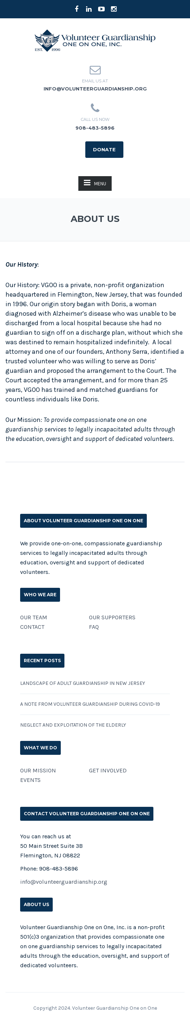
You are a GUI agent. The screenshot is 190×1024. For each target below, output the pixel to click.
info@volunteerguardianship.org (95, 89)
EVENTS (30, 779)
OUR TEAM (33, 617)
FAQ (94, 626)
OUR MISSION (38, 770)
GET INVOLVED (108, 770)
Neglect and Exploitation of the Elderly (73, 725)
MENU (95, 182)
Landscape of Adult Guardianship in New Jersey (82, 683)
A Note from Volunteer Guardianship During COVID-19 (90, 704)
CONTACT (32, 626)
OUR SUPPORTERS (112, 617)
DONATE (104, 149)
